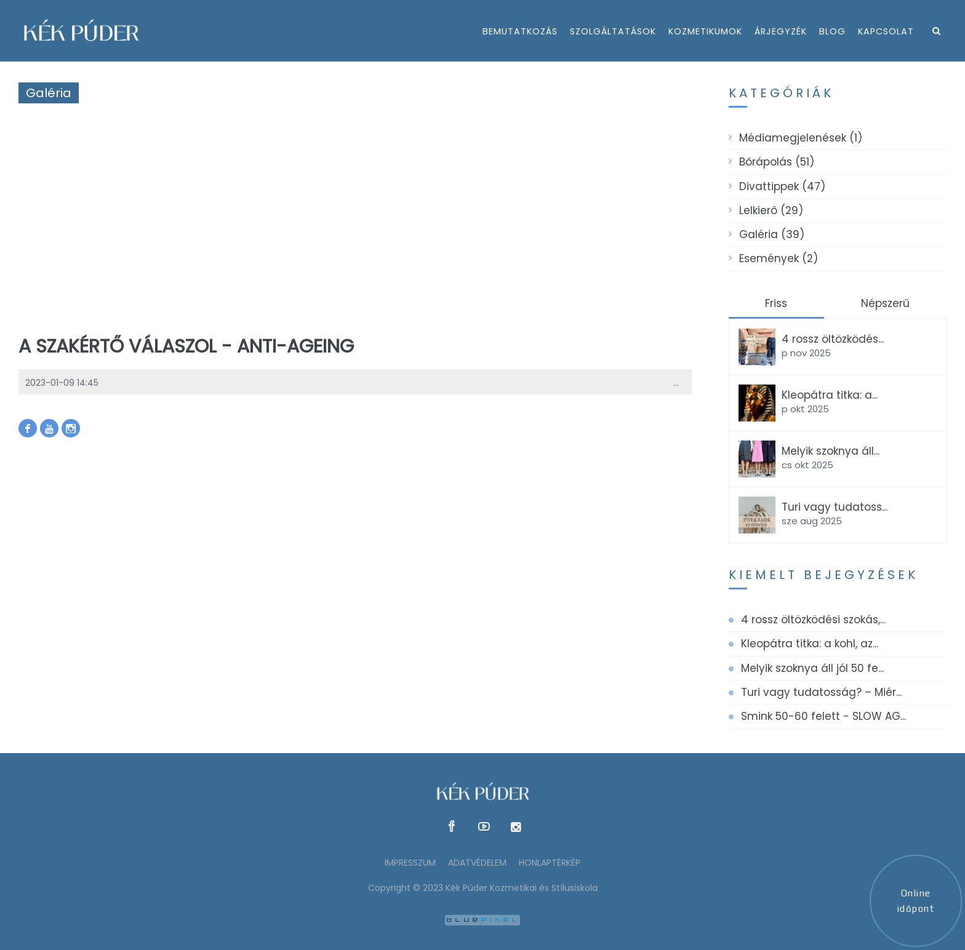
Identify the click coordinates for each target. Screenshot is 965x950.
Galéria (48, 93)
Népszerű (885, 303)
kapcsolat (886, 31)
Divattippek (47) (782, 186)
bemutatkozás (520, 31)
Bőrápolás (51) (776, 161)
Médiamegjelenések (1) (800, 137)
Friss (776, 303)
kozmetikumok (705, 31)
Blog (832, 31)
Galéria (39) (771, 234)
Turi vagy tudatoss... (834, 507)
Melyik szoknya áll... (830, 451)
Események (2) (778, 258)
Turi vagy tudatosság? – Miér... (821, 692)
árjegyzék (781, 31)
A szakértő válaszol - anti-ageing (186, 346)
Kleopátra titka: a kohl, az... (809, 643)
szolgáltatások (613, 31)
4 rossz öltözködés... (833, 339)
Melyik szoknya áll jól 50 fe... (812, 668)
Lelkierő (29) (771, 210)
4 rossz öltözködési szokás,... (813, 619)
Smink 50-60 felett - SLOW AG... (823, 716)
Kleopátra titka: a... (830, 395)
